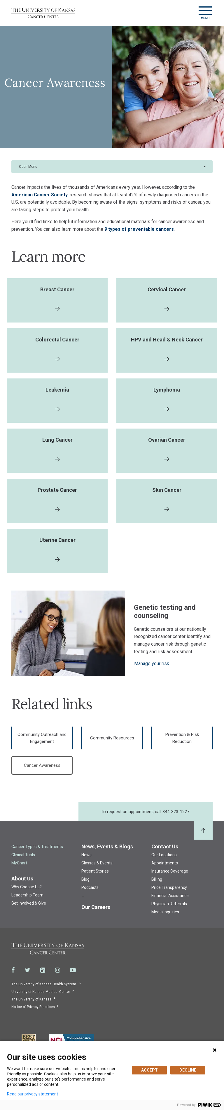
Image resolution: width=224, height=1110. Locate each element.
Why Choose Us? (26, 887)
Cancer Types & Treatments (37, 846)
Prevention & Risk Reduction (182, 738)
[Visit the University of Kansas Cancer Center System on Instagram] (57, 970)
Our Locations (164, 854)
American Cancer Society (39, 195)
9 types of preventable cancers (139, 229)
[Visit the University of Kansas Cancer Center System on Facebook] (13, 970)
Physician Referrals (169, 903)
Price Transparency (169, 887)
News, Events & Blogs (107, 846)
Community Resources (112, 738)
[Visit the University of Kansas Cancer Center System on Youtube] (73, 970)
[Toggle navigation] (205, 13)
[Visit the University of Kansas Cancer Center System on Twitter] (27, 970)
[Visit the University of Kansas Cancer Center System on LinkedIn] (42, 970)
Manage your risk (151, 663)
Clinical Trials (23, 854)
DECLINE (187, 1070)
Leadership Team (27, 895)
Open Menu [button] (28, 167)
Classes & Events (97, 863)
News (86, 854)
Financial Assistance (170, 895)
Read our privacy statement (32, 1094)
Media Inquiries (165, 912)
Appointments (164, 863)
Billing (156, 879)
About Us (22, 878)
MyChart (19, 863)
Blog (85, 879)
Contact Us (164, 846)
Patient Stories (95, 871)
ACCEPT (149, 1070)
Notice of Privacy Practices (33, 1007)
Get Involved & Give (28, 903)
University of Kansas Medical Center (40, 992)
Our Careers (95, 907)
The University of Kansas (31, 999)
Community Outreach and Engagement (42, 738)
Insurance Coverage (169, 871)
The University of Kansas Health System (44, 984)
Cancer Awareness (42, 765)
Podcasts (90, 887)
